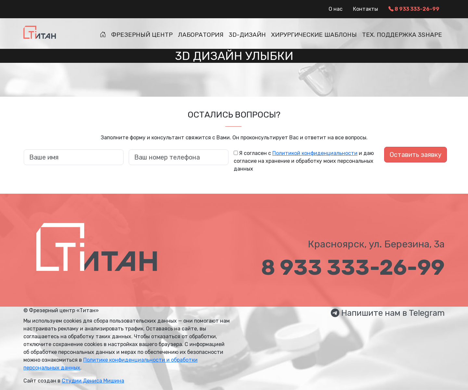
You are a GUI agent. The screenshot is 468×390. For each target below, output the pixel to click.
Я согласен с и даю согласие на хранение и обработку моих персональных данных (304, 161)
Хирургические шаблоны (314, 34)
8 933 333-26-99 (413, 9)
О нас (336, 9)
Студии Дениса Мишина (93, 381)
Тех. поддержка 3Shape (402, 34)
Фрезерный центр (142, 34)
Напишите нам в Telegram (388, 313)
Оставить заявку (415, 155)
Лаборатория (201, 34)
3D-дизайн (247, 34)
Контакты (365, 9)
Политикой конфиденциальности (315, 153)
